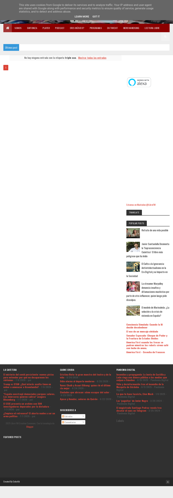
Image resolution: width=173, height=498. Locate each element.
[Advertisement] (150, 127)
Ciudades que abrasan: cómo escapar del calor (84, 387)
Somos (18, 28)
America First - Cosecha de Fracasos (145, 345)
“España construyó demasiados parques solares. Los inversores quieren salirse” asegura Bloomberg (29, 391)
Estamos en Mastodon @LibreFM (145, 186)
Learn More (82, 16)
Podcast (60, 28)
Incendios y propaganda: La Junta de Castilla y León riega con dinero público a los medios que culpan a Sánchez (141, 372)
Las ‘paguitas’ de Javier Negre (132, 395)
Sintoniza (32, 28)
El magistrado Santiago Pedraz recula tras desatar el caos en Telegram (139, 404)
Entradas (67, 411)
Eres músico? (77, 28)
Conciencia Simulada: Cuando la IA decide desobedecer (149, 315)
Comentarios (69, 417)
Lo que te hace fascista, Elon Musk (134, 389)
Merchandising (131, 28)
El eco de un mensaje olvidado (147, 321)
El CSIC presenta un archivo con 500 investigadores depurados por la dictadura (26, 400)
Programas (96, 28)
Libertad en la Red (16, 36)
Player (46, 28)
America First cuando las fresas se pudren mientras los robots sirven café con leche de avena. (149, 337)
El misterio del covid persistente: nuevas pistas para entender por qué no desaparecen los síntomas (28, 372)
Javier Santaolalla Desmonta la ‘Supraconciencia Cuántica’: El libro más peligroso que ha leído (150, 233)
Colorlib (16, 476)
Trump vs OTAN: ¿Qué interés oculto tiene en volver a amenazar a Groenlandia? (27, 380)
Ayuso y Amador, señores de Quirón (78, 394)
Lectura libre (152, 28)
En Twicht (112, 28)
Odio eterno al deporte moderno (77, 376)
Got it (96, 16)
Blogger (29, 421)
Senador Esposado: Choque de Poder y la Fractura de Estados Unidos (147, 327)
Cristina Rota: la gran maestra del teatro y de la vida (85, 371)
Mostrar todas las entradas (91, 57)
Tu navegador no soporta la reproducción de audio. (99, 20)
